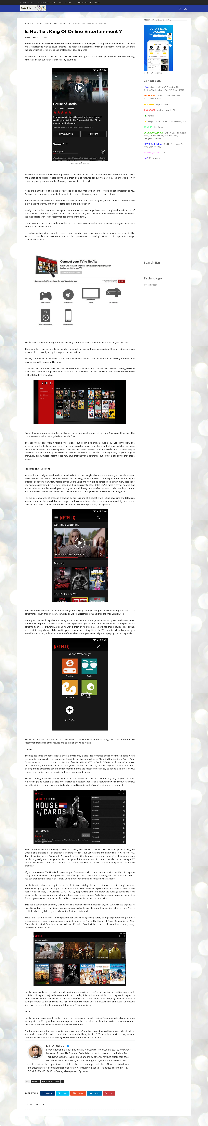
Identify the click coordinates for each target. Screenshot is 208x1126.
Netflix (63, 24)
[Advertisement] (165, 213)
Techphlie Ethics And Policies (87, 3)
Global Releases (28, 3)
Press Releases (65, 3)
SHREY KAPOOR (56, 1055)
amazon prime (51, 24)
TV (69, 24)
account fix (37, 24)
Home (27, 24)
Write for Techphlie (47, 3)
